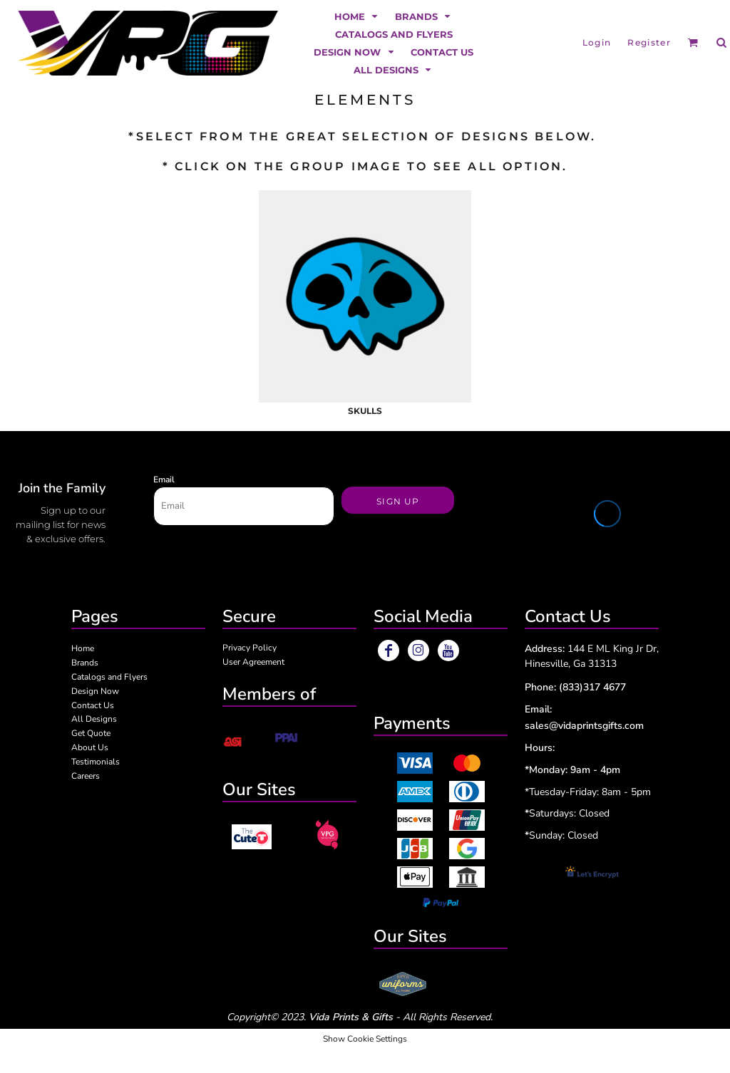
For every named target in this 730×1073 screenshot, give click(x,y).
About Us (89, 747)
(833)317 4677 (592, 687)
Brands (84, 662)
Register (649, 42)
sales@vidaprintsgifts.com (584, 725)
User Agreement (253, 662)
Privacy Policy (249, 647)
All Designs (94, 719)
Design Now (95, 691)
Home (82, 648)
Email (164, 479)
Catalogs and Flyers (109, 677)
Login (597, 42)
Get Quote (90, 733)
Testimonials (95, 761)
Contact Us (92, 705)
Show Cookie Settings (365, 1039)
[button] (357, 16)
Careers (85, 776)
